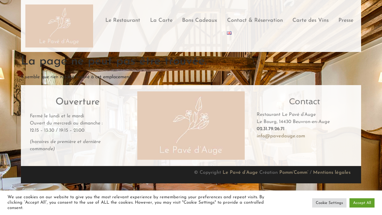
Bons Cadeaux (199, 20)
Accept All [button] (362, 203)
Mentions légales (332, 172)
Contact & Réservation (255, 20)
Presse (345, 20)
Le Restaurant (122, 20)
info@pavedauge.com (281, 136)
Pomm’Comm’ (293, 172)
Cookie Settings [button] (329, 203)
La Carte (161, 20)
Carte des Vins (310, 20)
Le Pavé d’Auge (240, 172)
